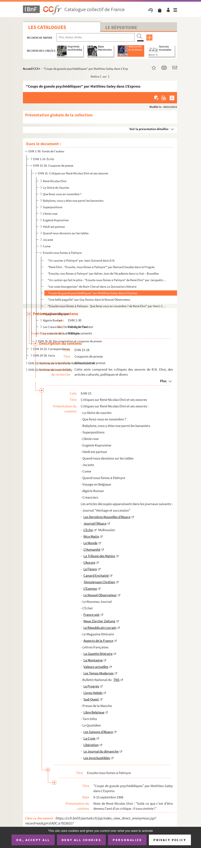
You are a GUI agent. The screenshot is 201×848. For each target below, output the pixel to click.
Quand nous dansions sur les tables (66, 233)
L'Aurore (89, 562)
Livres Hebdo (92, 692)
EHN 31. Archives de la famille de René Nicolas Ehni (61, 363)
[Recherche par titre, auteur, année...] (96, 37)
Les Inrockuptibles (96, 758)
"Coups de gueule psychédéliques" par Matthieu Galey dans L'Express (92, 293)
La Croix (89, 738)
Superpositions (52, 207)
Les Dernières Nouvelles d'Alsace (106, 517)
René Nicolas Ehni (54, 181)
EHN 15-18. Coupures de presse (53, 165)
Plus (163, 381)
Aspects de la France (98, 640)
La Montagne (93, 660)
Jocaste (48, 240)
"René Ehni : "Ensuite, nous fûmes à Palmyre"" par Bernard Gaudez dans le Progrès (101, 267)
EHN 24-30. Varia (44, 355)
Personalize (127, 840)
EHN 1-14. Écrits (43, 159)
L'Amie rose (50, 214)
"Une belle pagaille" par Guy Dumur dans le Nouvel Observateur (89, 300)
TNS (116, 679)
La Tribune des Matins (99, 556)
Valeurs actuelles (95, 666)
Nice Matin (91, 536)
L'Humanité (91, 549)
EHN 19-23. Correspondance (51, 349)
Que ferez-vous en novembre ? (62, 194)
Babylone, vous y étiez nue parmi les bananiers (73, 201)
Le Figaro (90, 569)
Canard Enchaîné (96, 575)
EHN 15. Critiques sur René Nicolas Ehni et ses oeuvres (73, 173)
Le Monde (90, 543)
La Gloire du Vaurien (56, 188)
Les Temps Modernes (98, 673)
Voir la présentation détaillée (149, 129)
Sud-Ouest (91, 699)
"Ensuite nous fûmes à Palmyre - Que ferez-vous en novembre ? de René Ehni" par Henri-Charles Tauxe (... (107, 306)
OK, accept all (33, 840)
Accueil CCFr (31, 69)
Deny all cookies (81, 840)
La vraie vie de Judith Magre (61, 333)
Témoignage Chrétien (99, 582)
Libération (91, 745)
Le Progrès (91, 686)
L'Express (90, 588)
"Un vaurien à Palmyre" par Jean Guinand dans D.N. (81, 260)
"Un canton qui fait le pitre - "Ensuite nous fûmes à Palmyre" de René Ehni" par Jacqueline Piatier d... (107, 280)
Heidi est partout (54, 227)
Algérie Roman (52, 320)
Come (46, 246)
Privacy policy (169, 840)
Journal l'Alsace (94, 523)
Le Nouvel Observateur (100, 595)
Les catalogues (47, 27)
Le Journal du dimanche (101, 751)
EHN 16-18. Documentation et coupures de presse (70, 341)
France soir (91, 614)
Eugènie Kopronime (56, 220)
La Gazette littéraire (97, 653)
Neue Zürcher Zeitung (99, 621)
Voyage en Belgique (56, 314)
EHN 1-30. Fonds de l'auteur (46, 151)
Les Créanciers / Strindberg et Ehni (65, 327)
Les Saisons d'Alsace (98, 731)
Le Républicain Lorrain (99, 627)
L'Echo (88, 530)
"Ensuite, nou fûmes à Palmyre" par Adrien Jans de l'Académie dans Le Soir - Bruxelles (103, 273)
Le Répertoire (121, 27)
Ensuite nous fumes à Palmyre (62, 253)
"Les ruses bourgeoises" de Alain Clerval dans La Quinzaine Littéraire (92, 286)
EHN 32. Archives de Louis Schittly (50, 370)
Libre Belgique (93, 712)
